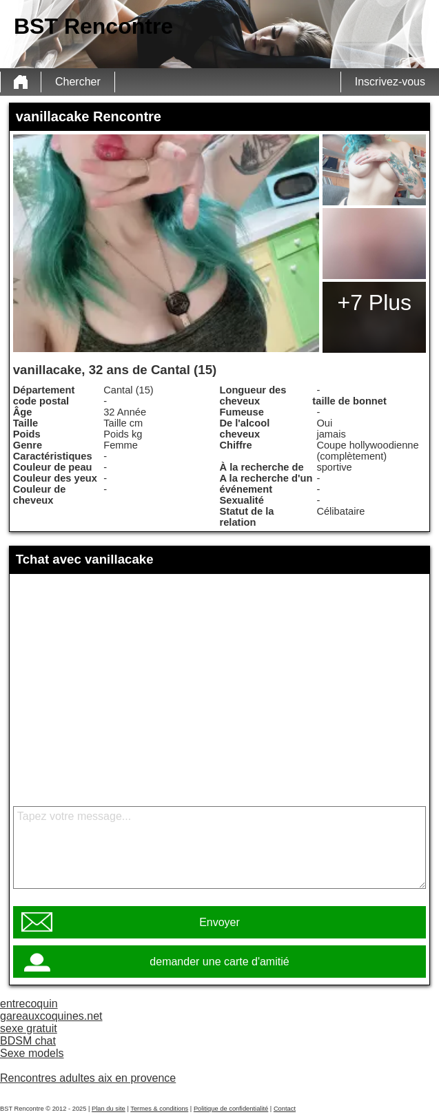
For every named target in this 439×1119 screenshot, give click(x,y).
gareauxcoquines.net (51, 1016)
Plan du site (108, 1108)
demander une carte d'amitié (219, 961)
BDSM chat (28, 1041)
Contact (285, 1108)
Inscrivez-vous (390, 82)
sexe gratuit (28, 1028)
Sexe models (32, 1053)
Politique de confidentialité (231, 1108)
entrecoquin (29, 1003)
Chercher (78, 82)
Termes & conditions (159, 1108)
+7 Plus (374, 302)
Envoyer (219, 922)
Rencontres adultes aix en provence (88, 1078)
